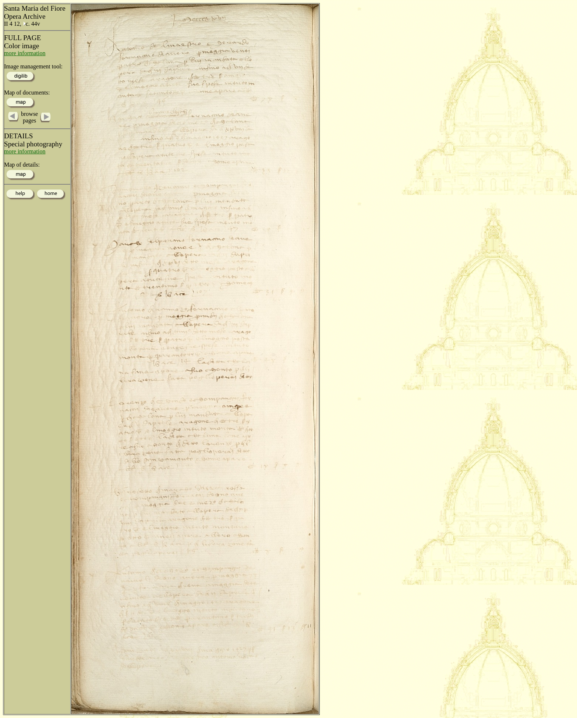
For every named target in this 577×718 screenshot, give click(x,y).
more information (24, 53)
